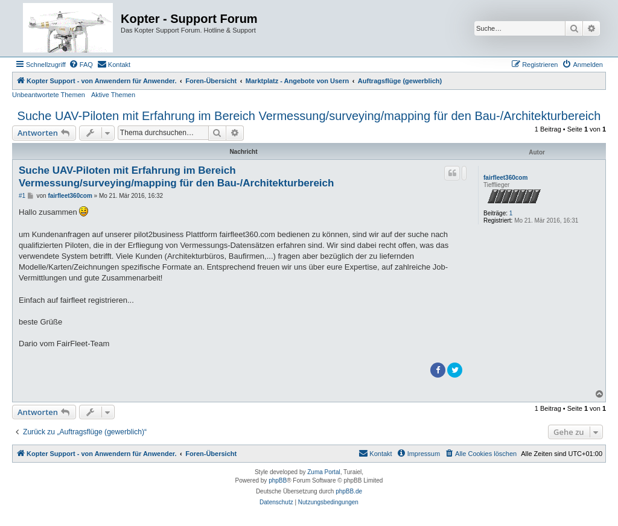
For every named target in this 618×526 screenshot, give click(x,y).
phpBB (278, 480)
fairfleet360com (505, 177)
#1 (22, 195)
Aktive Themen (113, 94)
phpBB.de (349, 491)
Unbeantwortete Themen (48, 94)
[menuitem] (81, 64)
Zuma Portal (323, 472)
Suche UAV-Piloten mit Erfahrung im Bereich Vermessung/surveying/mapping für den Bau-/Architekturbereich (309, 115)
